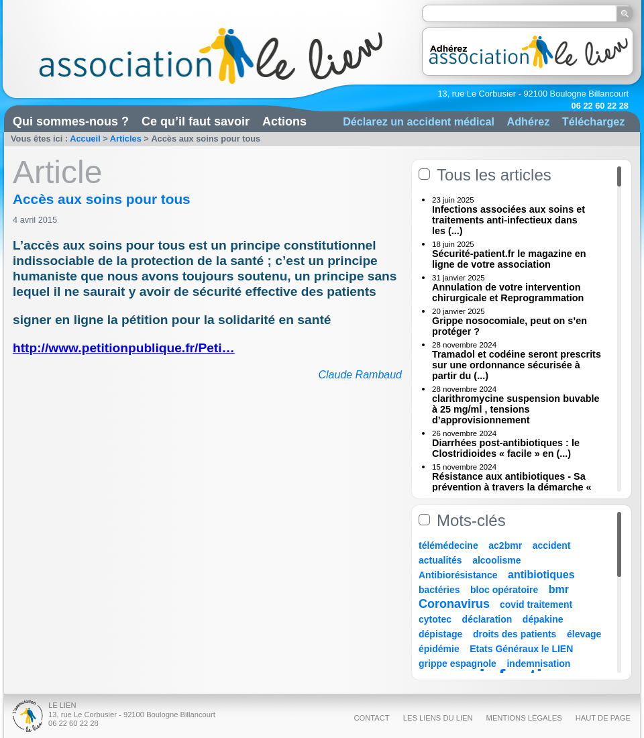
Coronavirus (456, 604)
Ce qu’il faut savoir (196, 121)
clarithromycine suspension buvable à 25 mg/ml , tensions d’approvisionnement (516, 409)
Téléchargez (593, 121)
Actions (284, 121)
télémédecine (448, 545)
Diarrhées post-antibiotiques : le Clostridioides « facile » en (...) (506, 448)
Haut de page (603, 718)
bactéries (439, 589)
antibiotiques (541, 574)
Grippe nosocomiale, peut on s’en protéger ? (509, 326)
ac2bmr (505, 545)
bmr (559, 589)
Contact (371, 718)
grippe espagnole (457, 663)
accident (552, 545)
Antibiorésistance (458, 575)
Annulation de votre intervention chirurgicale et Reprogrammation (508, 292)
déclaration (487, 619)
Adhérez (527, 121)
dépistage (440, 634)
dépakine (543, 619)
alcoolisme (496, 560)
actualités (440, 560)
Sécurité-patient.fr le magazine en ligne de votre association (509, 259)
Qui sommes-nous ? (71, 121)
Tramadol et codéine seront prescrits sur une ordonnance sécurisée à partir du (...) (516, 365)
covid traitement (536, 604)
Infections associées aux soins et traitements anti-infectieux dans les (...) (508, 220)
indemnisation (538, 663)
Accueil (85, 139)
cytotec (435, 619)
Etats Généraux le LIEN (521, 648)
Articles (126, 139)
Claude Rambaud (360, 374)
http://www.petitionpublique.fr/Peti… (124, 348)
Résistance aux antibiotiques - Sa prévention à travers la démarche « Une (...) (512, 487)
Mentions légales (524, 718)
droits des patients (514, 634)
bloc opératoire (504, 589)
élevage (584, 634)
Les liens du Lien (438, 718)
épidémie (439, 648)
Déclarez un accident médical (418, 121)
